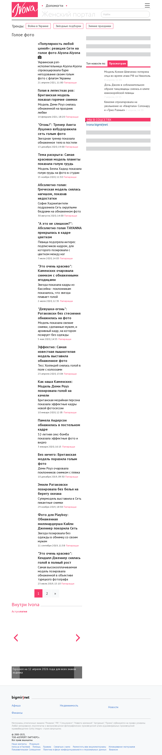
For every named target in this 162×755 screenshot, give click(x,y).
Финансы (17, 713)
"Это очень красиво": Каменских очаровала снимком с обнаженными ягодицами (58, 273)
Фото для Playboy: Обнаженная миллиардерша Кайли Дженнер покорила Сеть (57, 521)
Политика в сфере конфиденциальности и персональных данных (74, 749)
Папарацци (70, 82)
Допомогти (54, 5)
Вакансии (113, 749)
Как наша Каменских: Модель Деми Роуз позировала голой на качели (55, 388)
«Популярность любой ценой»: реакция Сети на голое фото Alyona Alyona (59, 50)
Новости (113, 707)
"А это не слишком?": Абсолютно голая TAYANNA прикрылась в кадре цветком (60, 230)
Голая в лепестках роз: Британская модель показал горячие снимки (57, 95)
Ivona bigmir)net (97, 124)
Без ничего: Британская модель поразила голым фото (57, 459)
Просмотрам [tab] (117, 63)
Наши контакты (19, 744)
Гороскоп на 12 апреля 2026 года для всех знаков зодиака (44, 670)
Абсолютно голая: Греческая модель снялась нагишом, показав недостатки (59, 191)
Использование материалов (122, 746)
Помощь (36, 746)
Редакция (34, 744)
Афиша (16, 705)
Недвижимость (69, 705)
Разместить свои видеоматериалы (89, 746)
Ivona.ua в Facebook (21, 746)
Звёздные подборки (68, 26)
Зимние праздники (99, 26)
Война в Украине (38, 26)
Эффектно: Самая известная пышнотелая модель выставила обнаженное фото (56, 354)
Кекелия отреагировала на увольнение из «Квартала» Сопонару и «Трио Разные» (127, 106)
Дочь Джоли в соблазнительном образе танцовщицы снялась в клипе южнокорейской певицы (127, 89)
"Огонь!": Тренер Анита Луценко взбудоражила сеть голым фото (57, 129)
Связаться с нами (62, 746)
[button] (16, 643)
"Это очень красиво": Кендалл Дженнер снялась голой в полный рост (59, 558)
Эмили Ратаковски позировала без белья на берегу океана (58, 489)
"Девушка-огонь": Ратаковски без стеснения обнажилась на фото (59, 313)
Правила (47, 746)
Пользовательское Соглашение (26, 749)
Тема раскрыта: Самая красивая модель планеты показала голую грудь (59, 159)
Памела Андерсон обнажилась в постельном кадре (59, 425)
